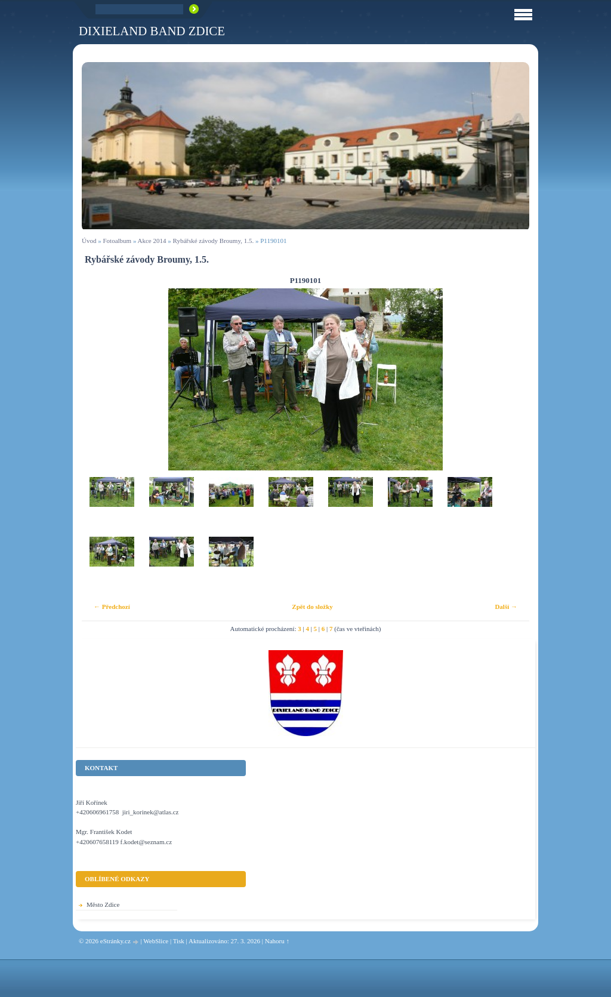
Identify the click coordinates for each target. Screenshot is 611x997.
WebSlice (155, 940)
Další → (506, 606)
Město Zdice (103, 904)
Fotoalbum (117, 240)
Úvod (89, 240)
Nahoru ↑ (277, 940)
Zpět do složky (312, 606)
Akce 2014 (152, 240)
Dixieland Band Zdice (152, 31)
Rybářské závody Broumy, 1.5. (213, 240)
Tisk (178, 940)
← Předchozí (112, 606)
